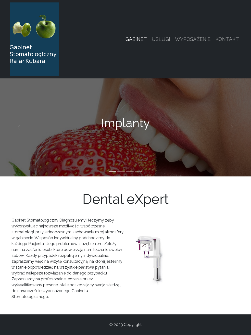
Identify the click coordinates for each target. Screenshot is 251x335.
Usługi (161, 39)
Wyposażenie (193, 39)
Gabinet (136, 39)
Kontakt (227, 39)
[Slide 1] (112, 171)
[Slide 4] (138, 171)
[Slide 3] (130, 171)
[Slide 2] (121, 171)
